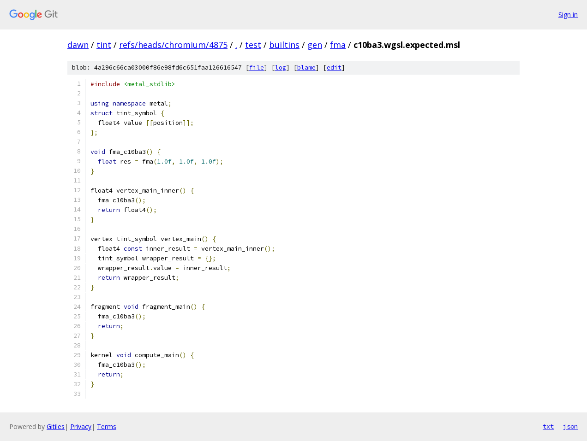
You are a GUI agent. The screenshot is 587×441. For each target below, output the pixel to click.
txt (548, 426)
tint (103, 44)
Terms (106, 426)
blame (306, 67)
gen (314, 44)
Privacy (80, 426)
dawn (78, 44)
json (570, 426)
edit (334, 67)
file (256, 67)
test (253, 44)
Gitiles (56, 426)
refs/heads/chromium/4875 (173, 44)
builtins (284, 44)
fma (338, 44)
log (280, 67)
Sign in (568, 14)
